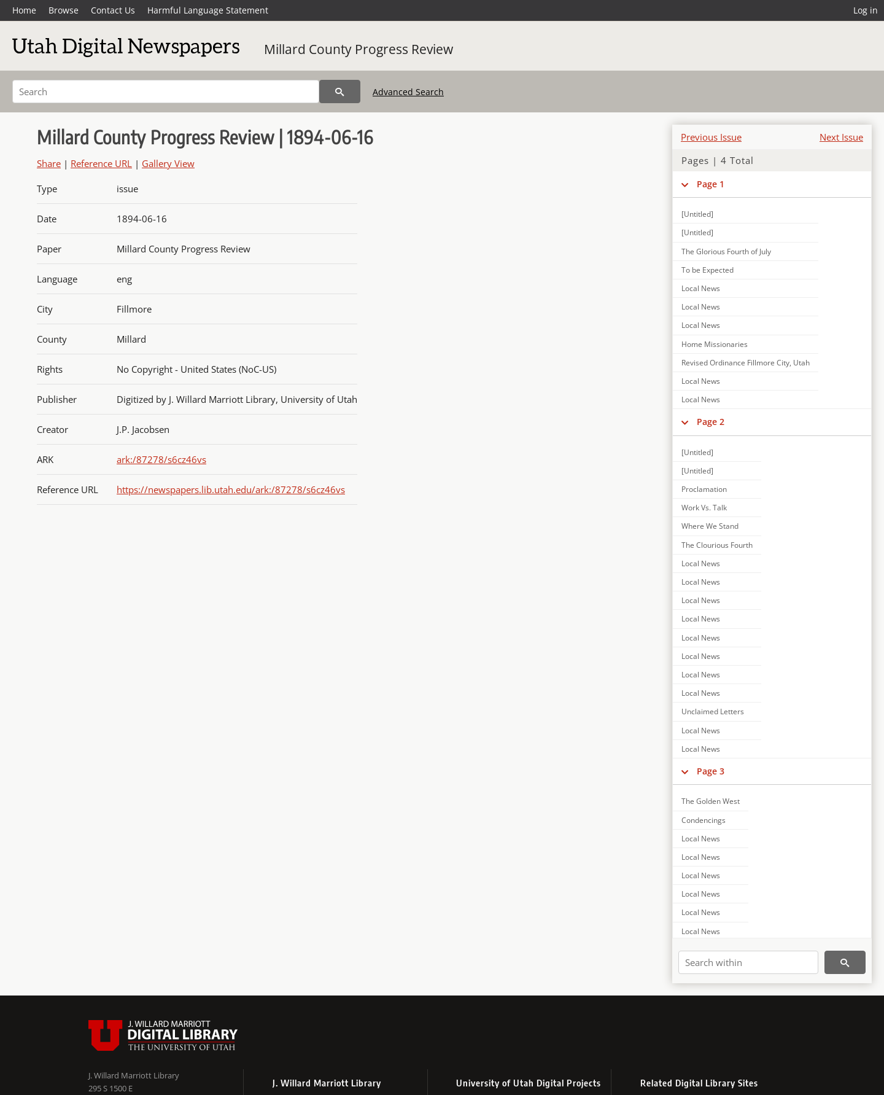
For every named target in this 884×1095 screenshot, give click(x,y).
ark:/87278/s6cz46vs (161, 459)
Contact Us (113, 10)
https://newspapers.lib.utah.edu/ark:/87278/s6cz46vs (231, 489)
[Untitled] (697, 214)
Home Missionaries (714, 344)
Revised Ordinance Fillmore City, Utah (745, 362)
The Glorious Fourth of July (726, 251)
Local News (700, 288)
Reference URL (101, 163)
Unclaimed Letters (712, 711)
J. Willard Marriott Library (133, 1075)
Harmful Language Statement (207, 10)
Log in (865, 10)
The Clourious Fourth (717, 545)
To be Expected (707, 270)
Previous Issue (711, 137)
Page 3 (710, 771)
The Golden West (710, 801)
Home (24, 10)
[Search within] (748, 962)
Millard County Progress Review (358, 49)
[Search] (165, 91)
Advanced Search (408, 92)
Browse (63, 10)
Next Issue (841, 137)
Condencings (703, 820)
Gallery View (168, 163)
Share (49, 163)
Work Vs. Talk (704, 507)
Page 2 (710, 421)
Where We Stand (710, 526)
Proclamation (704, 489)
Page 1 (710, 184)
